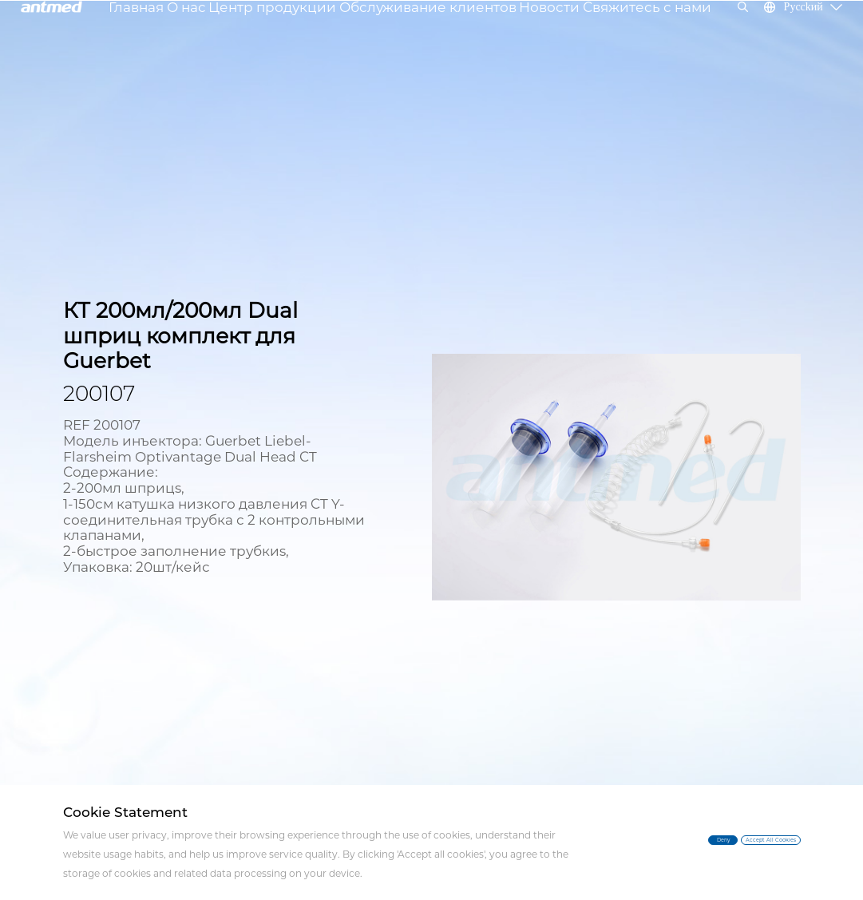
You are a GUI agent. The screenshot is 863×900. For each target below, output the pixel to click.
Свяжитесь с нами (614, 35)
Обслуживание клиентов (423, 35)
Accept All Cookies (736, 841)
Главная (178, 26)
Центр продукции (294, 35)
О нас (222, 35)
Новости (529, 26)
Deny (618, 838)
